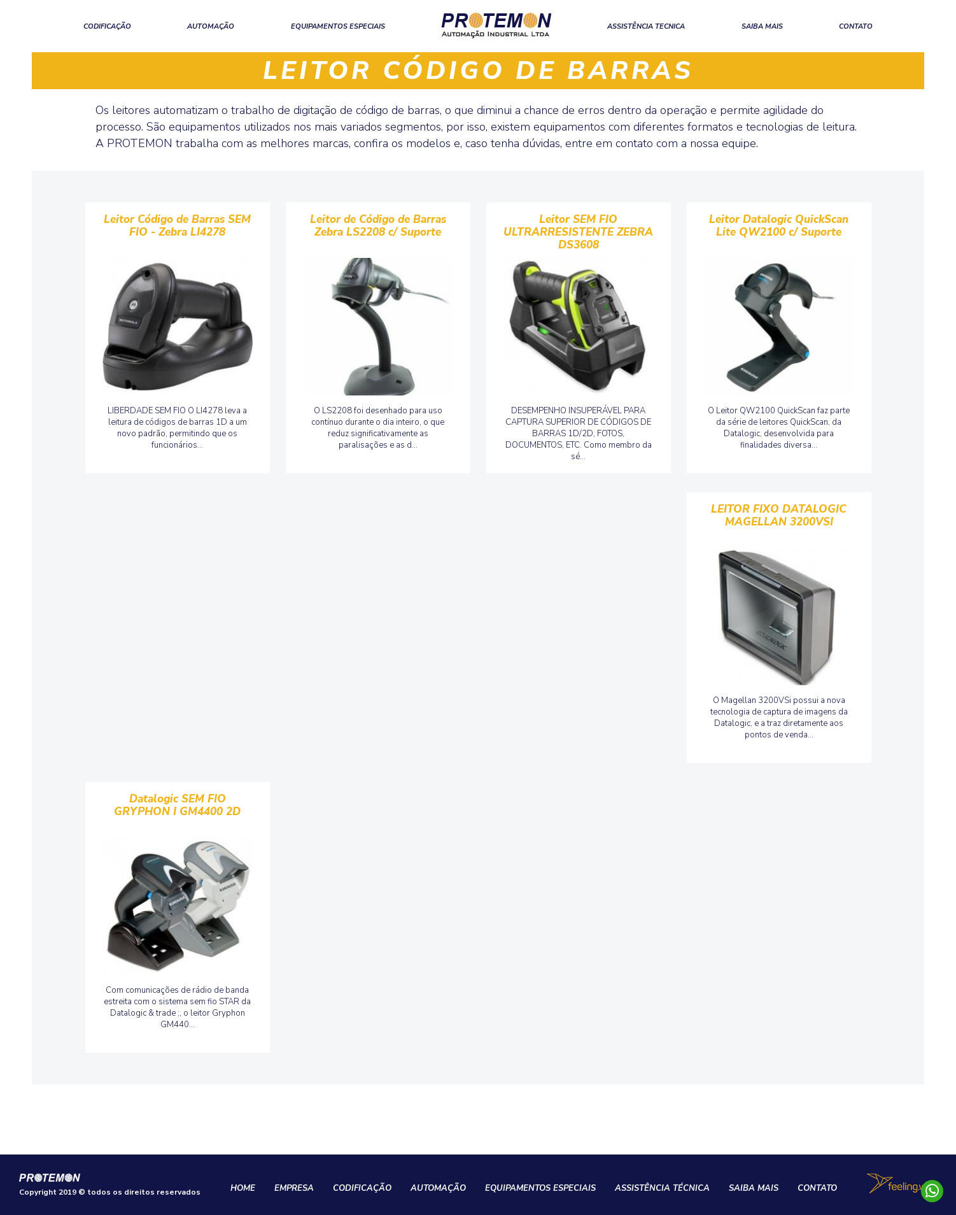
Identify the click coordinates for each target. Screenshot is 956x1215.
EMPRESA (294, 1188)
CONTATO (856, 26)
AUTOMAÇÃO (210, 26)
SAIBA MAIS (762, 26)
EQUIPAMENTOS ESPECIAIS (338, 26)
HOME (242, 1188)
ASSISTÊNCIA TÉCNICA (662, 1188)
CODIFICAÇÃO (107, 26)
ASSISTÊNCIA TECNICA (646, 26)
